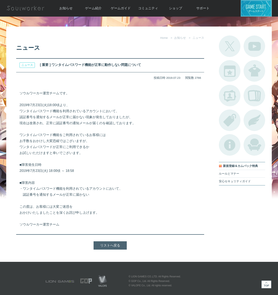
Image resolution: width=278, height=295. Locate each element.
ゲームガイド (121, 8)
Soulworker (25, 8)
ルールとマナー (229, 173)
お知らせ (66, 8)
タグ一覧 (229, 120)
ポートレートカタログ (229, 95)
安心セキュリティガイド (235, 181)
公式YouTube (254, 46)
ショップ (175, 8)
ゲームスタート (256, 8)
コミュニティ (148, 8)
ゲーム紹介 (93, 8)
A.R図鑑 (254, 95)
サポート (203, 8)
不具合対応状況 (229, 145)
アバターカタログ (254, 71)
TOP (266, 284)
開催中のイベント (229, 71)
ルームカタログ (254, 145)
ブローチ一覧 (254, 120)
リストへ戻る (110, 245)
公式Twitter (229, 46)
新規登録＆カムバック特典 (240, 166)
